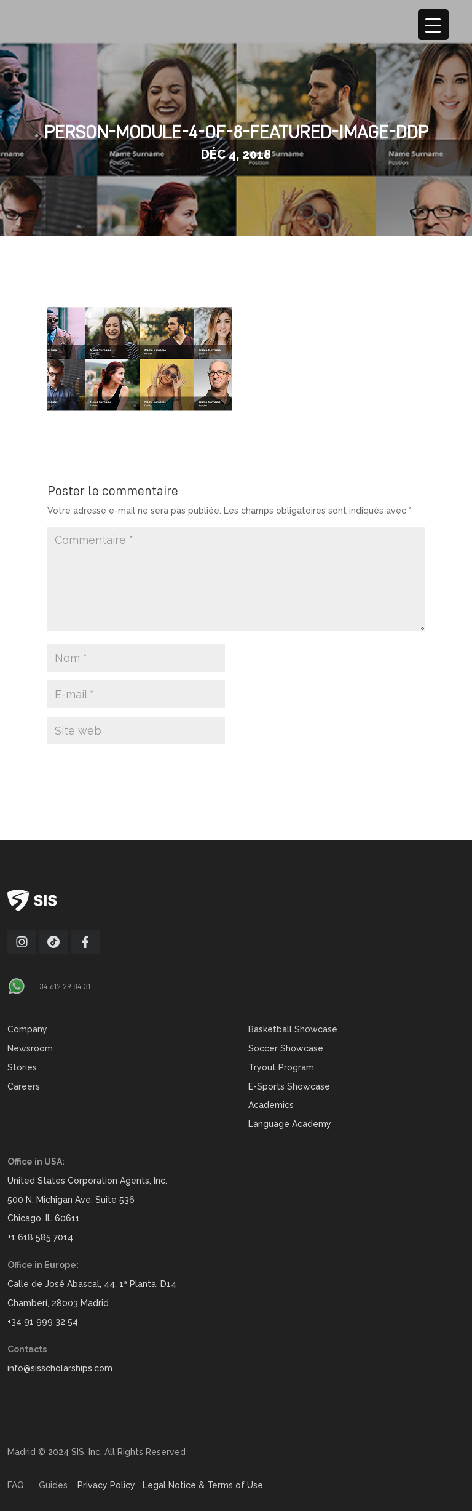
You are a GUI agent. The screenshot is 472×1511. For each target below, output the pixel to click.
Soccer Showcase (285, 1048)
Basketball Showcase (292, 1029)
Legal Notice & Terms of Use (203, 1485)
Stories (22, 1067)
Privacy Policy (106, 1485)
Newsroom (30, 1048)
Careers (23, 1086)
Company (27, 1029)
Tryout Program (281, 1067)
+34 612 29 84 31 (62, 986)
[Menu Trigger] (433, 24)
